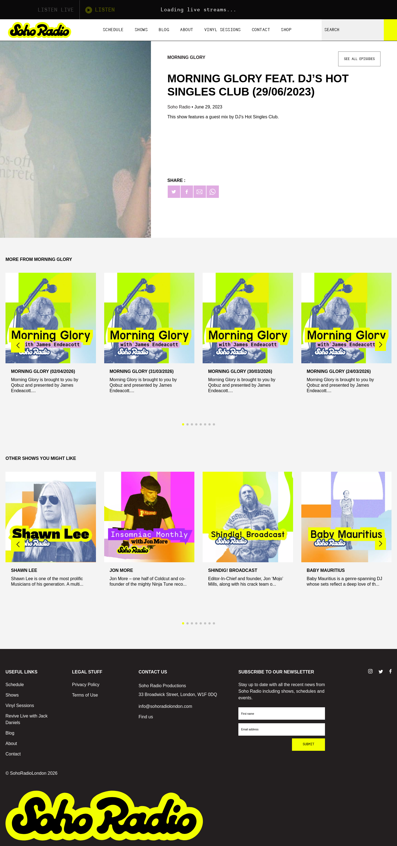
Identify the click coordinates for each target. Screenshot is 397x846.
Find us (146, 716)
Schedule (113, 30)
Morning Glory (186, 57)
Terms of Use (85, 695)
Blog (164, 30)
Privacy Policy (86, 684)
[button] (380, 345)
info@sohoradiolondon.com (165, 706)
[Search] (390, 30)
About (186, 30)
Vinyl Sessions (222, 30)
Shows (141, 30)
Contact (261, 30)
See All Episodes (359, 59)
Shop (286, 30)
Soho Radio (179, 107)
